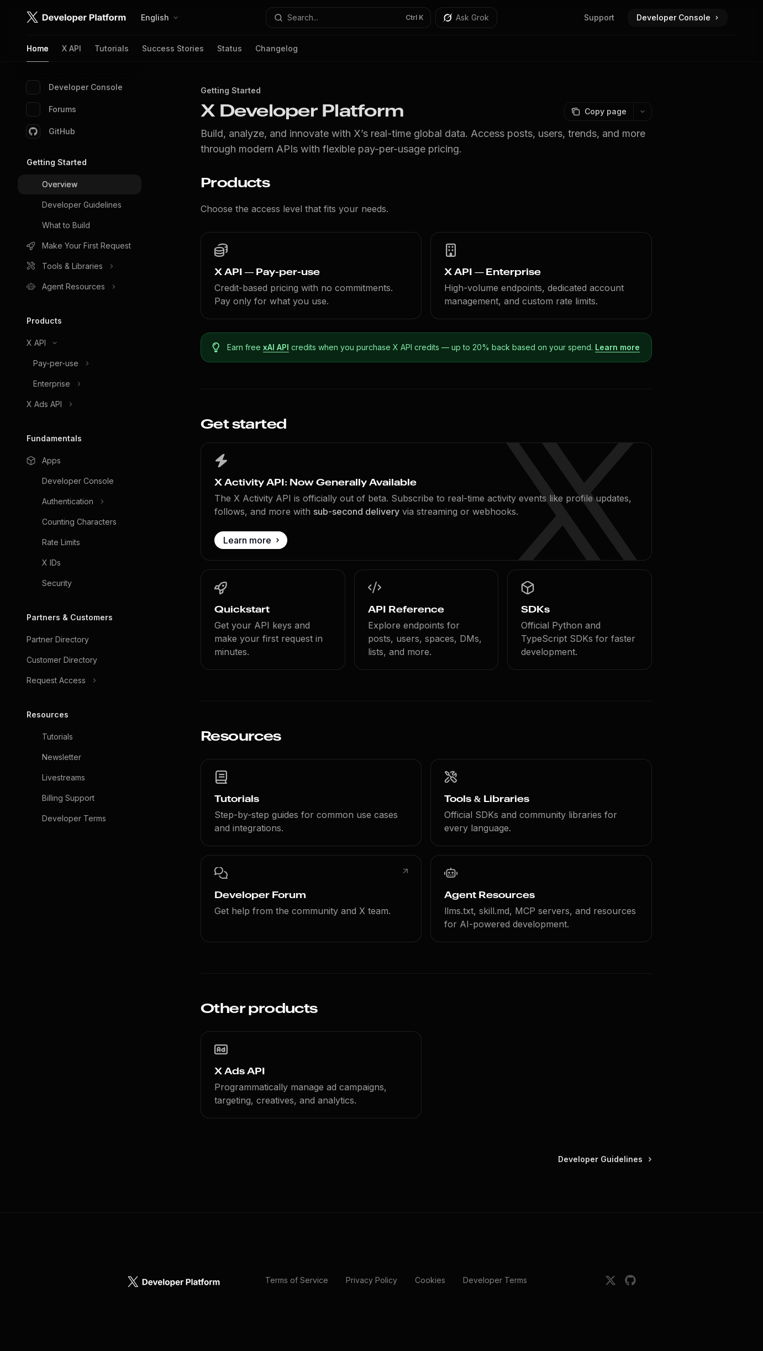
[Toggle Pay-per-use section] (79, 363)
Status (229, 53)
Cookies (430, 1280)
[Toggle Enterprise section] (79, 384)
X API (71, 53)
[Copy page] (598, 111)
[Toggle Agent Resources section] (79, 287)
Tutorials (111, 53)
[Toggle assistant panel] (466, 18)
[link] (311, 275)
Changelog (276, 53)
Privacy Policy (371, 1280)
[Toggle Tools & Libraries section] (79, 266)
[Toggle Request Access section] (79, 680)
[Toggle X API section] (79, 343)
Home (38, 53)
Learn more (618, 347)
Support (599, 17)
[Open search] (348, 18)
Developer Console (75, 87)
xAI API (277, 347)
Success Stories (173, 53)
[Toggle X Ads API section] (79, 404)
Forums (51, 109)
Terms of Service (296, 1280)
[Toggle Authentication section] (79, 501)
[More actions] (642, 111)
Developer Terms (495, 1280)
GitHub (51, 131)
